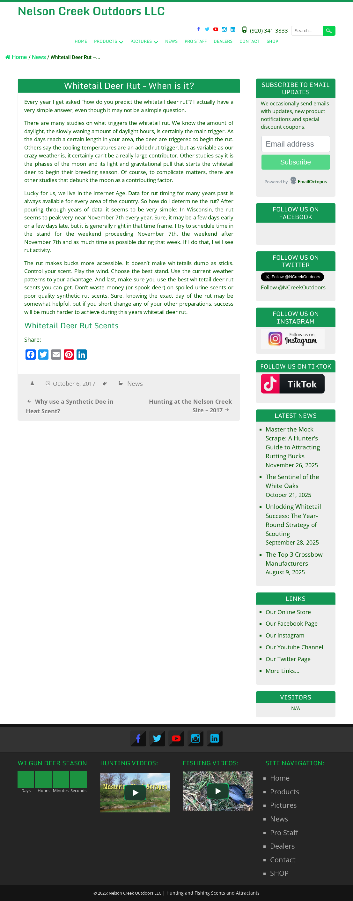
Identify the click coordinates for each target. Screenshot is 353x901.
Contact (249, 41)
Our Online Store (288, 612)
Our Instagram (285, 635)
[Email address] (295, 144)
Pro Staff (196, 41)
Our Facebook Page (292, 623)
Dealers (223, 41)
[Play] (135, 792)
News (171, 41)
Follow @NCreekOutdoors (293, 287)
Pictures (141, 41)
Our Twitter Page (288, 659)
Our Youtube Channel (294, 647)
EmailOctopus (312, 181)
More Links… (282, 671)
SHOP (272, 41)
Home (81, 41)
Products (105, 41)
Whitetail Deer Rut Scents (71, 325)
